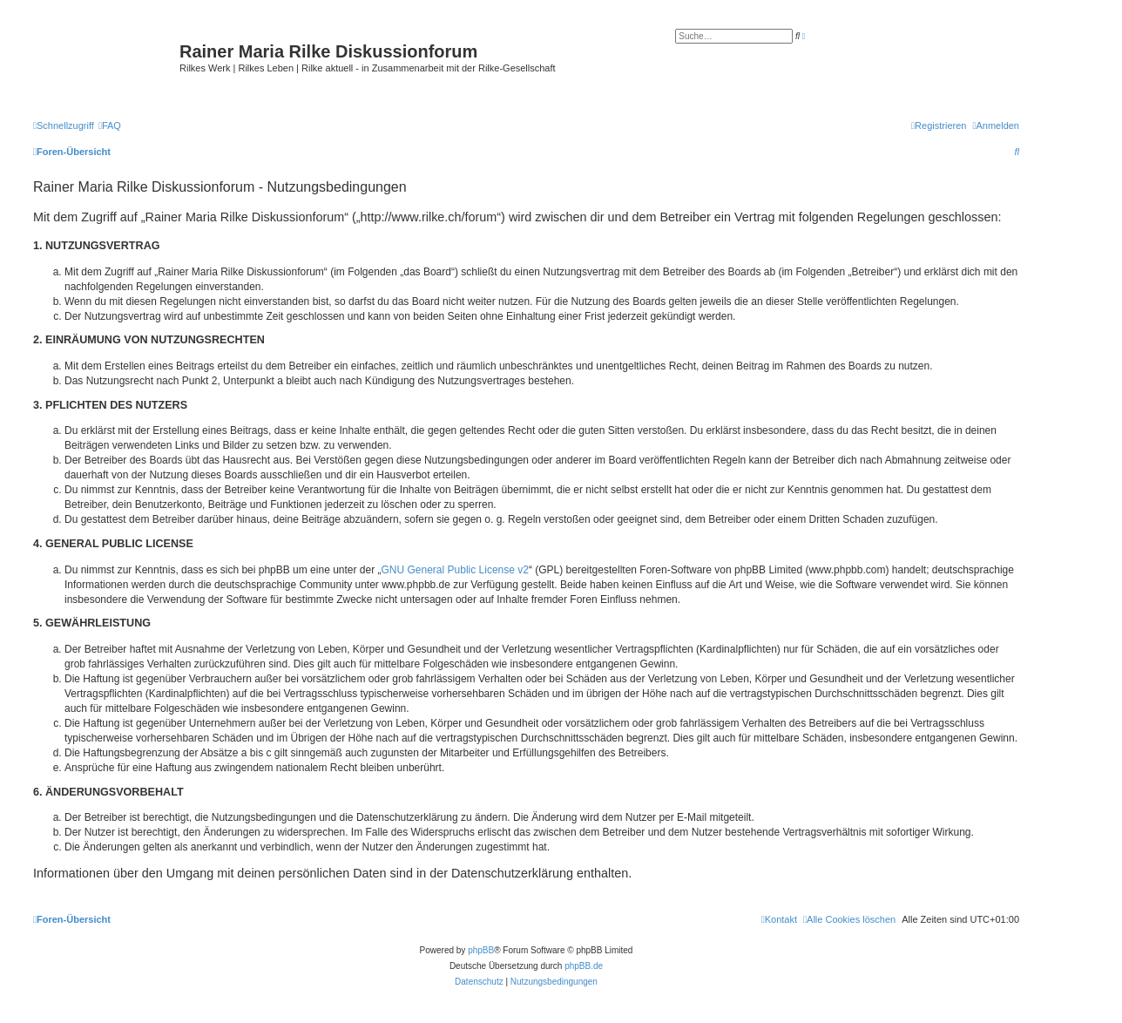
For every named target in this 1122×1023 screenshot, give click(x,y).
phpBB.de (583, 966)
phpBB (481, 950)
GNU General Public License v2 (455, 570)
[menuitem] (109, 125)
